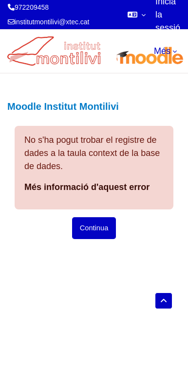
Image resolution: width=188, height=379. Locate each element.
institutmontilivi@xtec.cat (52, 22)
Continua (94, 228)
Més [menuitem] (162, 51)
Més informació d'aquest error (87, 187)
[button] (136, 14)
